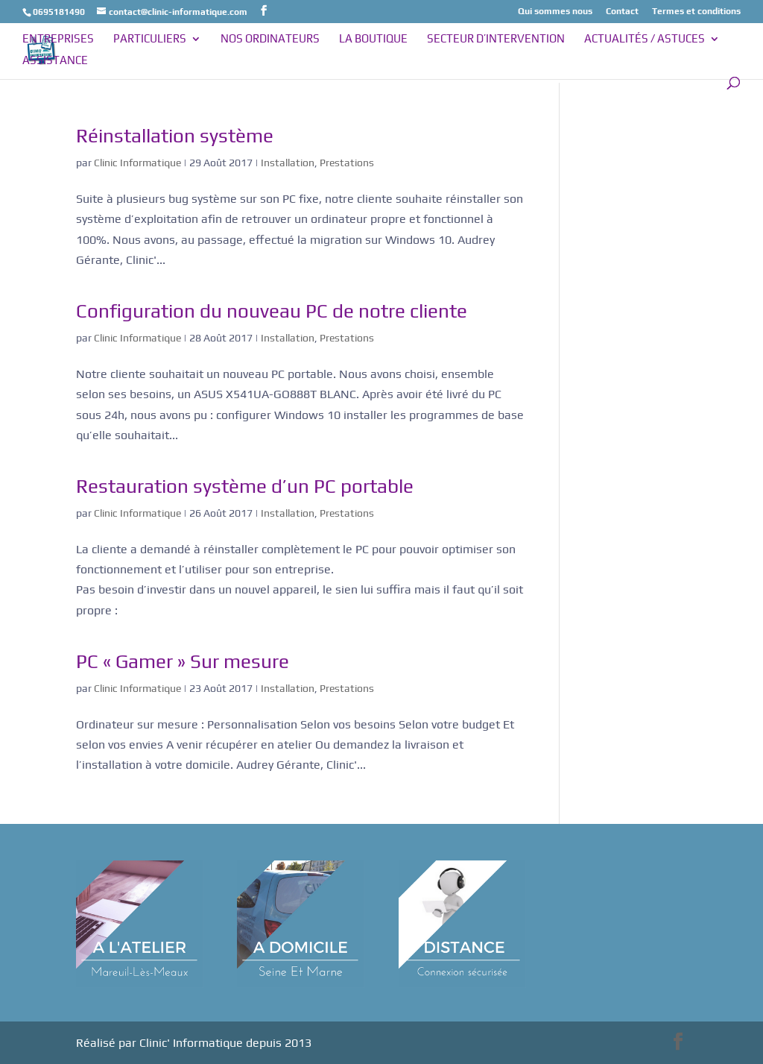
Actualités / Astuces (644, 39)
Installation (287, 163)
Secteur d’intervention (496, 39)
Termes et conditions (696, 11)
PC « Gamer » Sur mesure (182, 661)
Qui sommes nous (555, 11)
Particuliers (149, 39)
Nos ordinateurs (270, 39)
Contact (622, 11)
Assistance (55, 60)
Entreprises (58, 39)
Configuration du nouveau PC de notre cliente (271, 311)
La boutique (373, 39)
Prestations (347, 163)
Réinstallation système (174, 136)
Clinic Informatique (137, 163)
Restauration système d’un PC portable (245, 486)
